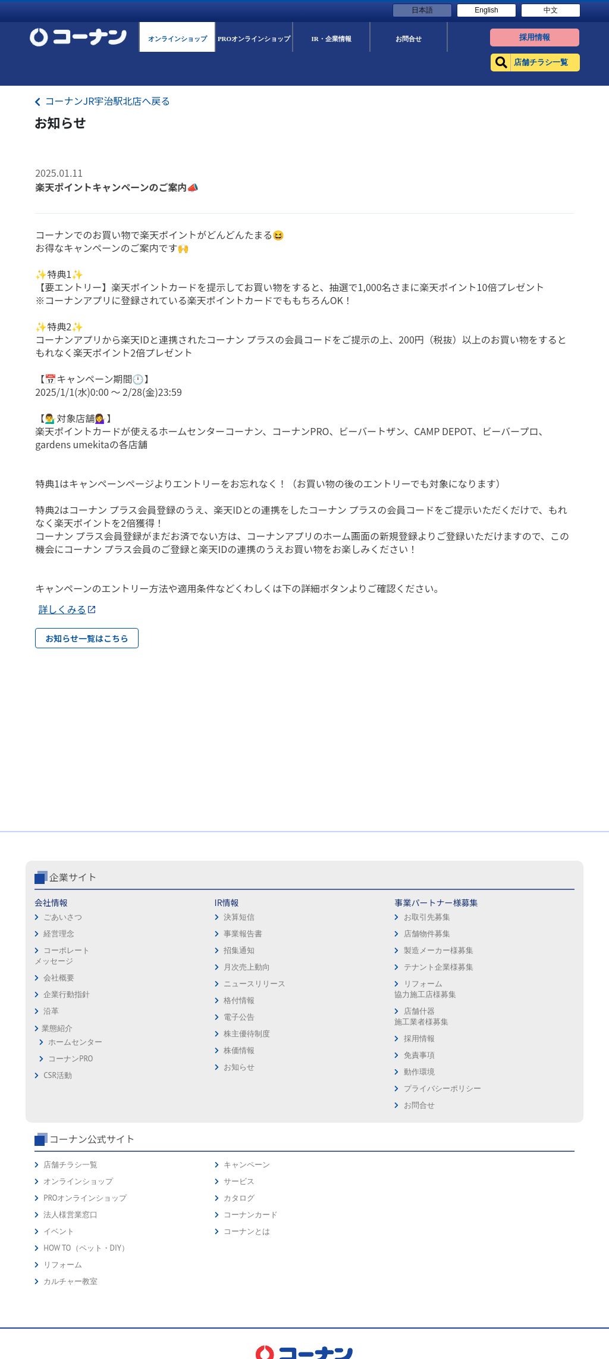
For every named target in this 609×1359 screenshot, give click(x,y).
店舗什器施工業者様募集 (421, 1016)
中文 (551, 10)
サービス (239, 1181)
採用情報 (419, 1038)
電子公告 (239, 1017)
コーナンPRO (70, 1059)
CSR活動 (57, 1075)
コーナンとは (247, 1231)
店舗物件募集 (427, 934)
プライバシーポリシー (442, 1088)
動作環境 (419, 1072)
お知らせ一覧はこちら (86, 638)
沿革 (51, 1011)
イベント (58, 1231)
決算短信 (239, 917)
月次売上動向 (247, 967)
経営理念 (58, 934)
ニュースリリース (254, 984)
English (486, 10)
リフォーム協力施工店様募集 (425, 989)
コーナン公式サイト (92, 1139)
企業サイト (73, 877)
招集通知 (239, 950)
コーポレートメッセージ (62, 955)
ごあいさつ (62, 917)
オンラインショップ (78, 1181)
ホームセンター (75, 1042)
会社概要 (58, 978)
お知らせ (239, 1067)
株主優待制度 (247, 1034)
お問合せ (419, 1105)
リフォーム (62, 1265)
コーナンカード (251, 1215)
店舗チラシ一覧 (70, 1165)
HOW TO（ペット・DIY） (86, 1248)
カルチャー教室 (70, 1281)
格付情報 (239, 1000)
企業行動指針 (66, 994)
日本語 (422, 10)
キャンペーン (247, 1165)
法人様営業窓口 (70, 1215)
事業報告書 (243, 934)
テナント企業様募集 (438, 967)
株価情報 (239, 1050)
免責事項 (419, 1055)
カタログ (239, 1198)
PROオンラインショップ (85, 1198)
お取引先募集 (427, 917)
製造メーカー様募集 (438, 950)
